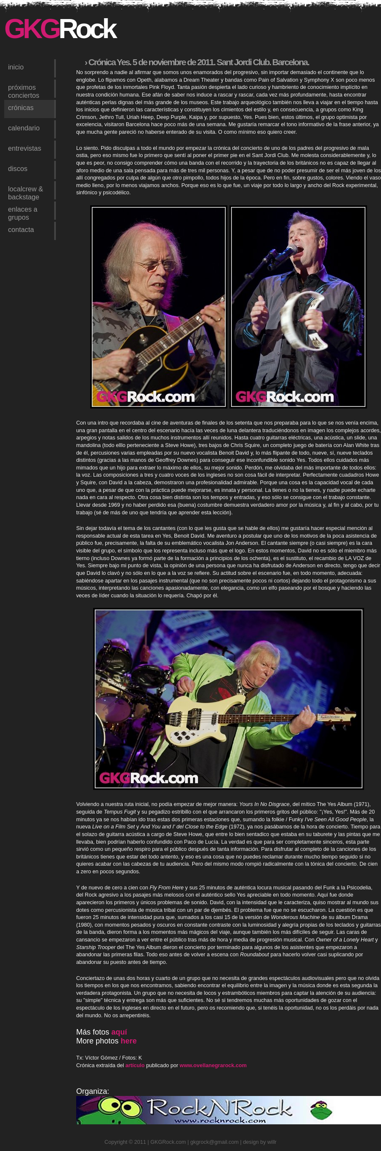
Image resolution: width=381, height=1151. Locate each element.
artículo (135, 1065)
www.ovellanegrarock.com (212, 1065)
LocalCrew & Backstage (25, 192)
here (129, 1041)
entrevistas (24, 148)
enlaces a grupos (22, 212)
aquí (119, 1032)
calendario (24, 128)
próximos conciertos (23, 90)
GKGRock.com (168, 1142)
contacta (21, 229)
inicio (16, 67)
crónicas (20, 107)
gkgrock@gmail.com (214, 1142)
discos (18, 168)
